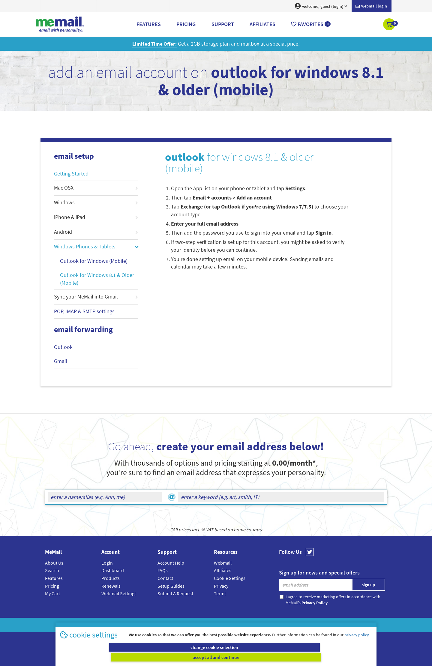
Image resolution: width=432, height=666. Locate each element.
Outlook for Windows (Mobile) (94, 260)
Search (52, 570)
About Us (54, 563)
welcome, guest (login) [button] (321, 6)
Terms (220, 593)
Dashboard (112, 570)
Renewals (111, 586)
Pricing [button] (186, 24)
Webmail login (371, 6)
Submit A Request (175, 593)
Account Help (171, 563)
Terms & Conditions (257, 624)
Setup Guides (171, 586)
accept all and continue (295, 657)
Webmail (223, 563)
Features (54, 578)
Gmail (60, 361)
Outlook (63, 347)
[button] (389, 25)
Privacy (221, 586)
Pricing (52, 586)
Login (107, 563)
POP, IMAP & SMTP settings (84, 311)
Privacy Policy (229, 624)
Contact (165, 578)
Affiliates (222, 570)
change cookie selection (137, 657)
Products (110, 578)
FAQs (163, 570)
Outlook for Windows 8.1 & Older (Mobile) (97, 279)
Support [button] (223, 24)
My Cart (52, 593)
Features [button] (148, 24)
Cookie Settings (229, 578)
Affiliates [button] (262, 24)
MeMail (176, 624)
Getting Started (71, 173)
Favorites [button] (311, 24)
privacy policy (356, 644)
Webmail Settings (118, 593)
